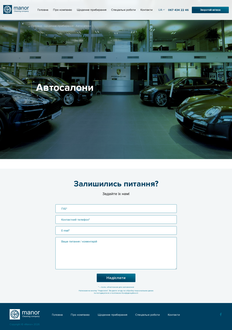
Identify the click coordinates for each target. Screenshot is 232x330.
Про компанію (62, 10)
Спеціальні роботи (123, 10)
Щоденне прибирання (91, 10)
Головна (42, 10)
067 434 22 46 (178, 10)
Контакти (146, 10)
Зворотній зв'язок (210, 10)
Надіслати (116, 278)
